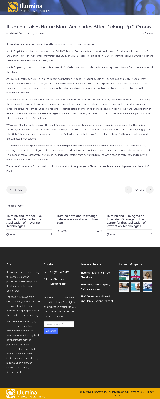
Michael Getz (17, 33)
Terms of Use (137, 392)
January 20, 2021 (35, 33)
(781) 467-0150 (61, 272)
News (150, 33)
